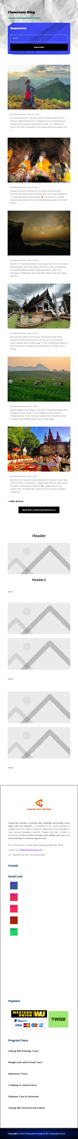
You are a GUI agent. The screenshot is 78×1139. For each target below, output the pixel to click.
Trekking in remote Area (22, 1085)
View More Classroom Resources (39, 510)
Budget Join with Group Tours (25, 1062)
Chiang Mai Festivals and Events (26, 1107)
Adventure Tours (17, 1073)
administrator (19, 114)
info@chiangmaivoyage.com (31, 850)
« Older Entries (15, 501)
